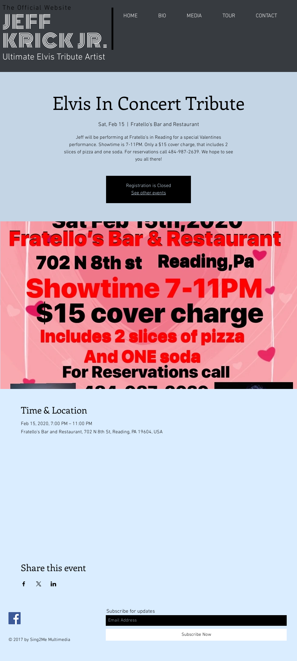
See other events (148, 193)
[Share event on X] (39, 583)
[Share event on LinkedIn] (53, 583)
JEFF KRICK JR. (55, 31)
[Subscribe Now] (196, 635)
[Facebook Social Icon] (14, 618)
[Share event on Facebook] (24, 583)
